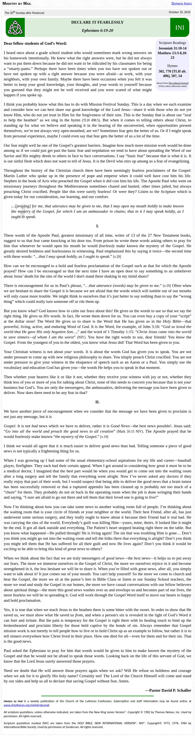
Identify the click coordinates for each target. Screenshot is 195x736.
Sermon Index (181, 3)
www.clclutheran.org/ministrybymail (26, 705)
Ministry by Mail (16, 3)
